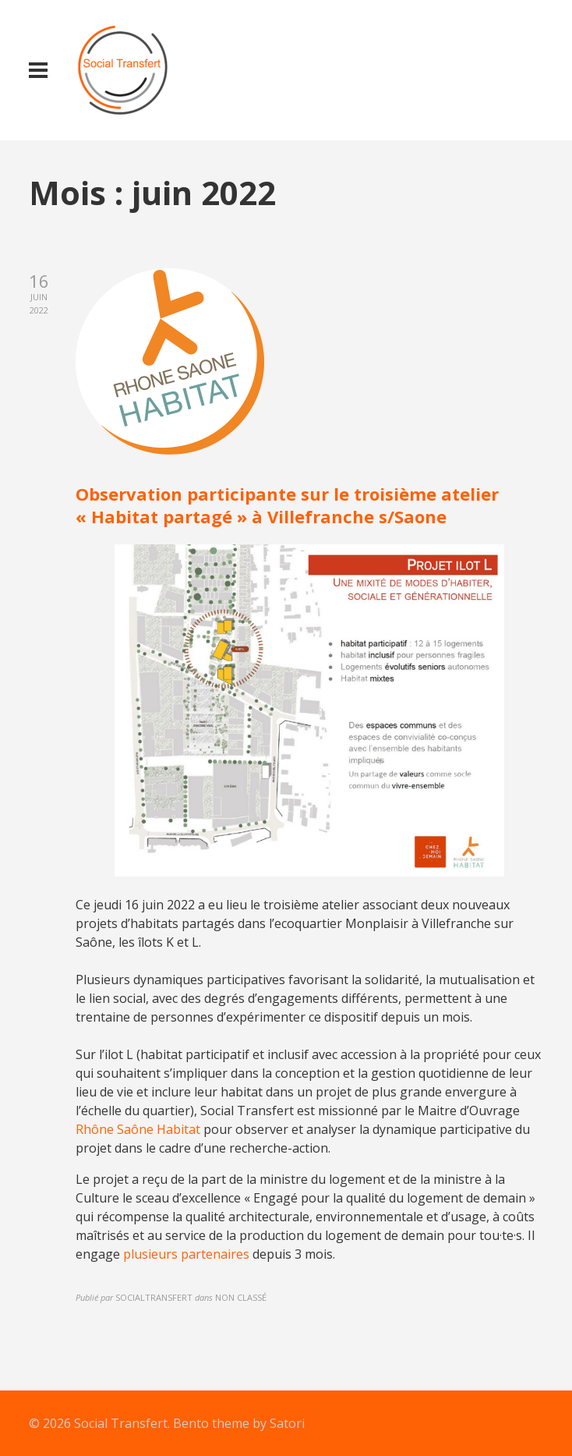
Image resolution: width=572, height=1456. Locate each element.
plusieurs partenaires (187, 1254)
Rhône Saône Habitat (138, 1129)
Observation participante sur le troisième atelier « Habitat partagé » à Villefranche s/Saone (287, 505)
